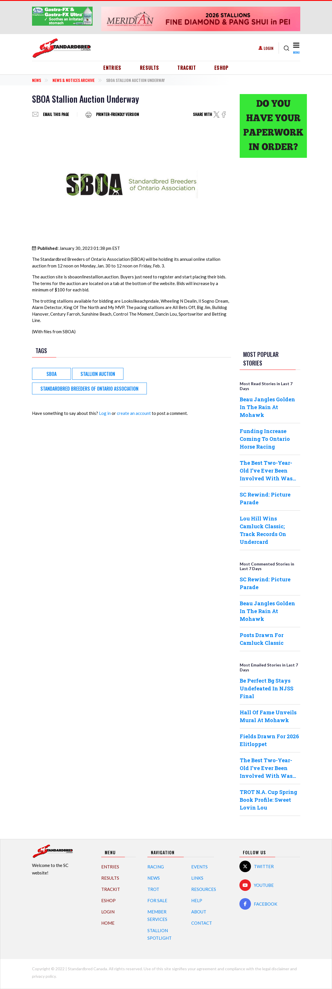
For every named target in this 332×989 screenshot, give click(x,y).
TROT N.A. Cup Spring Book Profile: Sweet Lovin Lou (268, 799)
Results (149, 67)
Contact (201, 923)
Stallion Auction (97, 373)
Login (268, 48)
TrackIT (186, 67)
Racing (155, 866)
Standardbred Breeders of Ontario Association (89, 388)
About (198, 911)
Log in (105, 413)
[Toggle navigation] (296, 48)
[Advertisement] (270, 253)
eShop (221, 67)
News (36, 80)
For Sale (157, 900)
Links (197, 878)
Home (108, 923)
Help (196, 900)
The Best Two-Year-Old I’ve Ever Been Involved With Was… (268, 470)
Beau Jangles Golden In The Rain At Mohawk (267, 407)
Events (199, 866)
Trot (153, 889)
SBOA (51, 373)
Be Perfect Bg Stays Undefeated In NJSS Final (266, 688)
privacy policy (44, 976)
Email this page (56, 114)
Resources (203, 889)
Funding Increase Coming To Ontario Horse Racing (265, 439)
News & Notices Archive (73, 80)
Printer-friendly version (117, 114)
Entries (112, 67)
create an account (134, 413)
